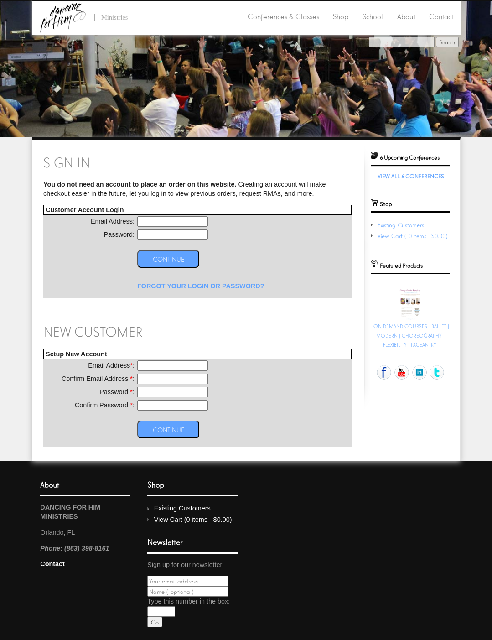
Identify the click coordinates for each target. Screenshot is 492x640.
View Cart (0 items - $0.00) (414, 235)
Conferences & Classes (283, 16)
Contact (441, 16)
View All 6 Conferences (411, 176)
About (406, 16)
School (373, 16)
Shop (340, 16)
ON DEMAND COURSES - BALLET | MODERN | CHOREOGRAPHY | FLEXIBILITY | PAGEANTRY (411, 335)
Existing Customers (401, 225)
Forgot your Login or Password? (200, 286)
